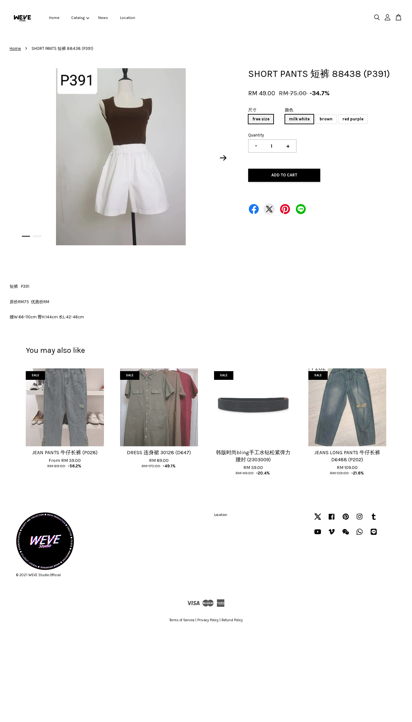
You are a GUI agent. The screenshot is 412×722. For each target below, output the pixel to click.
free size (260, 119)
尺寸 (252, 110)
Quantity (256, 135)
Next (223, 158)
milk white (299, 119)
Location (127, 17)
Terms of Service (181, 620)
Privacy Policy (208, 620)
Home (54, 17)
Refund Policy (232, 620)
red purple (352, 119)
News (103, 17)
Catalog (80, 17)
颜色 (289, 110)
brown (326, 119)
